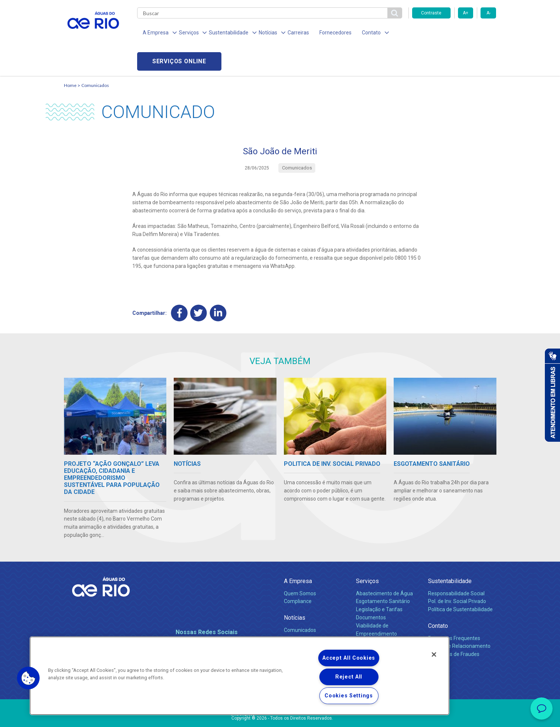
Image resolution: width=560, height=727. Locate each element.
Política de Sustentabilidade (460, 582)
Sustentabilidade (450, 553)
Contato (438, 598)
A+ (465, 13)
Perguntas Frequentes (454, 610)
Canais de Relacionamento (459, 618)
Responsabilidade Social (456, 565)
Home (70, 57)
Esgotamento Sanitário (383, 573)
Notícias (294, 589)
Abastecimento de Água (384, 565)
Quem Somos (300, 565)
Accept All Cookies (348, 658)
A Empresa (298, 553)
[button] (28, 678)
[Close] (434, 654)
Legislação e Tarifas (379, 582)
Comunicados (95, 57)
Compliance (298, 573)
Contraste (431, 13)
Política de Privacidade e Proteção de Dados (280, 716)
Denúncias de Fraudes (453, 626)
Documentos (371, 590)
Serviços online (454, 33)
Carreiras (288, 33)
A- (488, 13)
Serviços (367, 553)
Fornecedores (324, 33)
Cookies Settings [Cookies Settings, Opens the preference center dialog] (349, 696)
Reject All (348, 677)
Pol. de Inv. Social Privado (457, 573)
